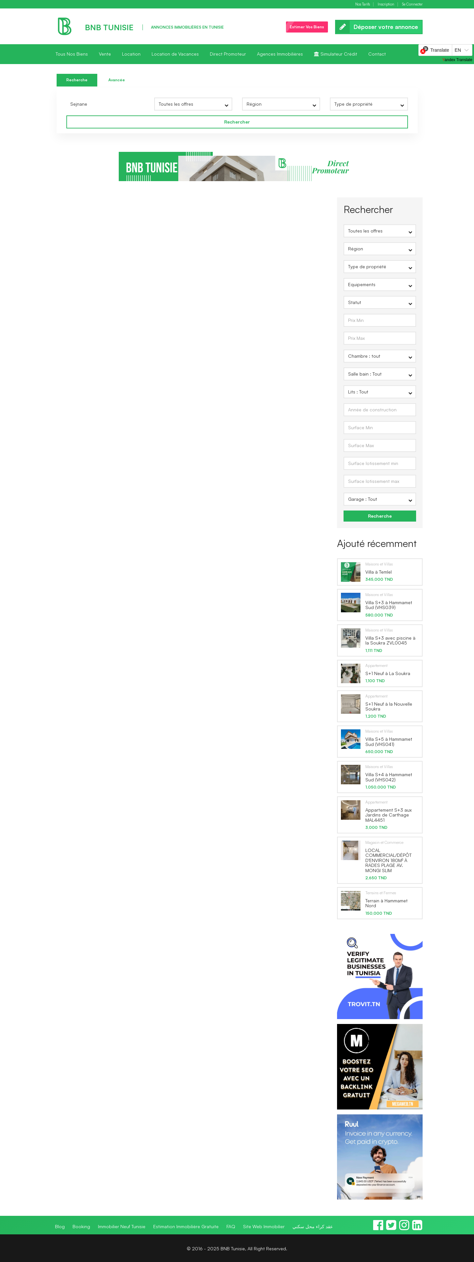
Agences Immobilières (280, 54)
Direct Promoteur (228, 54)
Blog (60, 1226)
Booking (81, 1226)
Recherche (77, 79)
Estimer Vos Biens (307, 26)
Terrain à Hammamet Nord (386, 903)
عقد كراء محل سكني (312, 1226)
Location (131, 54)
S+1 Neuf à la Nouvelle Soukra (388, 706)
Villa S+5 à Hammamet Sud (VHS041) (388, 741)
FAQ (230, 1226)
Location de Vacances (175, 54)
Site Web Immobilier (264, 1226)
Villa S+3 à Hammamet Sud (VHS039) (388, 605)
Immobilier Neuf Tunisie (121, 1226)
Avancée (116, 79)
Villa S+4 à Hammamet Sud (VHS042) (388, 777)
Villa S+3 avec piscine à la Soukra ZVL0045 (390, 640)
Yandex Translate (457, 60)
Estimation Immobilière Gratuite (186, 1226)
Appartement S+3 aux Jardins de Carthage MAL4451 (388, 815)
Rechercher (237, 122)
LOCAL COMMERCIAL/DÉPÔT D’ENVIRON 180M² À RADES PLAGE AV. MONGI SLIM (388, 860)
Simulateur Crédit (335, 54)
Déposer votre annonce (379, 27)
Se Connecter (412, 4)
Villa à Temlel (378, 572)
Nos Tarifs (362, 4)
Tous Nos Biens (72, 54)
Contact (377, 54)
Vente (105, 54)
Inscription (386, 4)
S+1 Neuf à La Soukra (387, 673)
